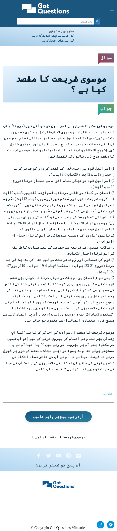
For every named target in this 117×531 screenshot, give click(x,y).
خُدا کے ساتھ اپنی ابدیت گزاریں (53, 35)
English (108, 393)
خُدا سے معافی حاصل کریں (58, 40)
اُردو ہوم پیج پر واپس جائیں (58, 417)
